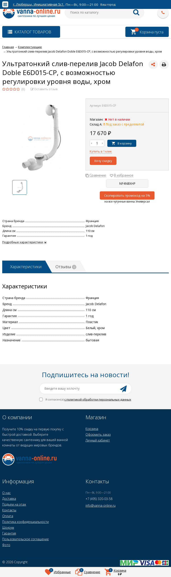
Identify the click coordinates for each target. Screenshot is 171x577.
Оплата (7, 516)
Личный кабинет (98, 440)
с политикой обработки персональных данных (97, 399)
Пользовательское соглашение (25, 539)
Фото (6, 545)
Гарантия (9, 533)
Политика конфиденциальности (25, 522)
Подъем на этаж (14, 504)
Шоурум (8, 527)
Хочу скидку (103, 161)
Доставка (9, 498)
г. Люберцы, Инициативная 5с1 (38, 4)
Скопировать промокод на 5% (127, 195)
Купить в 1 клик (101, 151)
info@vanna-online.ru (101, 505)
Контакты (9, 510)
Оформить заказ (98, 434)
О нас (6, 493)
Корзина (92, 429)
